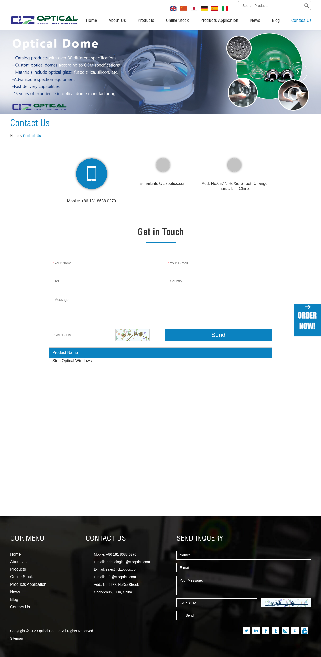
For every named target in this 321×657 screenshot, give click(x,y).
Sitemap (16, 638)
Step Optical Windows (72, 361)
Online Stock (177, 21)
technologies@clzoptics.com (128, 562)
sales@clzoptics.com (122, 569)
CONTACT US (106, 539)
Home (91, 21)
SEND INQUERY (199, 539)
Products (146, 21)
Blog (276, 21)
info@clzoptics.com (169, 183)
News (255, 21)
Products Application (219, 21)
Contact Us (301, 21)
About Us (117, 21)
